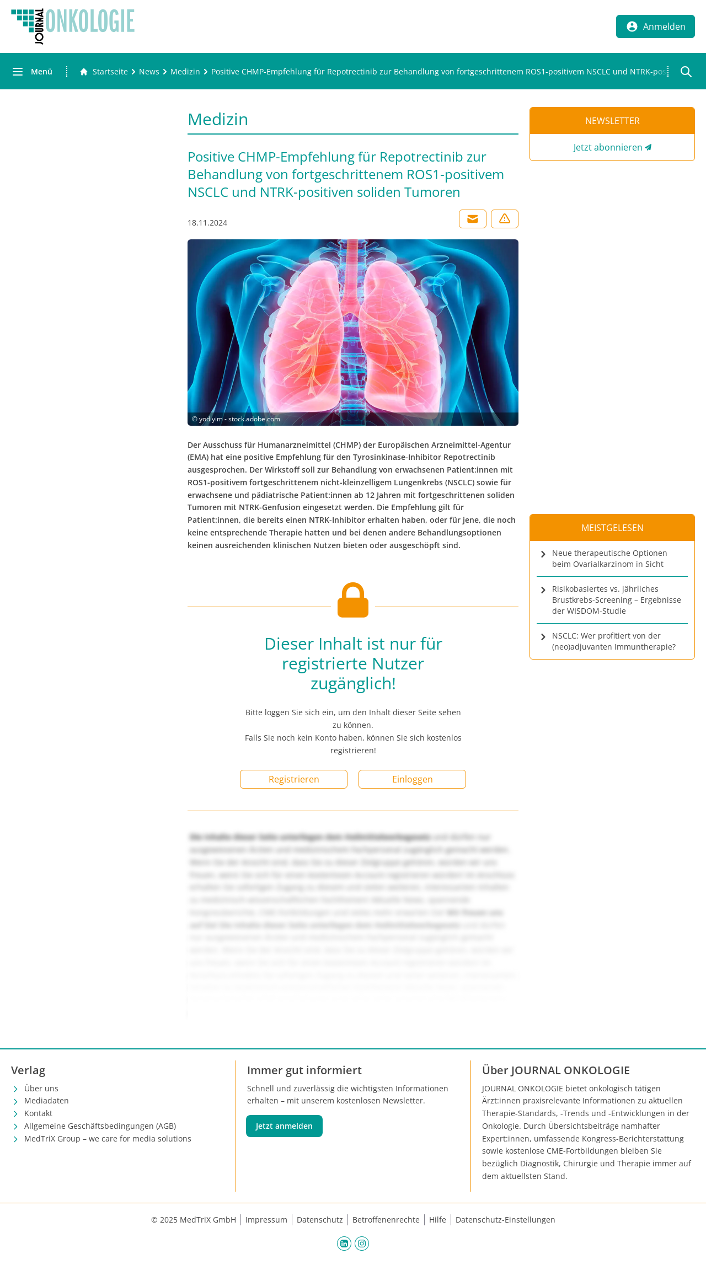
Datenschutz (320, 1219)
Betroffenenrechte (386, 1219)
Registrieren (294, 779)
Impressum (266, 1219)
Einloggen (412, 779)
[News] (149, 71)
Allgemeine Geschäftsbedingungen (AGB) (100, 1126)
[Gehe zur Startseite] (103, 71)
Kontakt (38, 1113)
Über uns (41, 1088)
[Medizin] (185, 71)
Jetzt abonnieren (608, 147)
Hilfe (437, 1219)
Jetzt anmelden (284, 1126)
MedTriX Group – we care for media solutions (107, 1138)
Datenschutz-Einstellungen (505, 1219)
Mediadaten (46, 1100)
